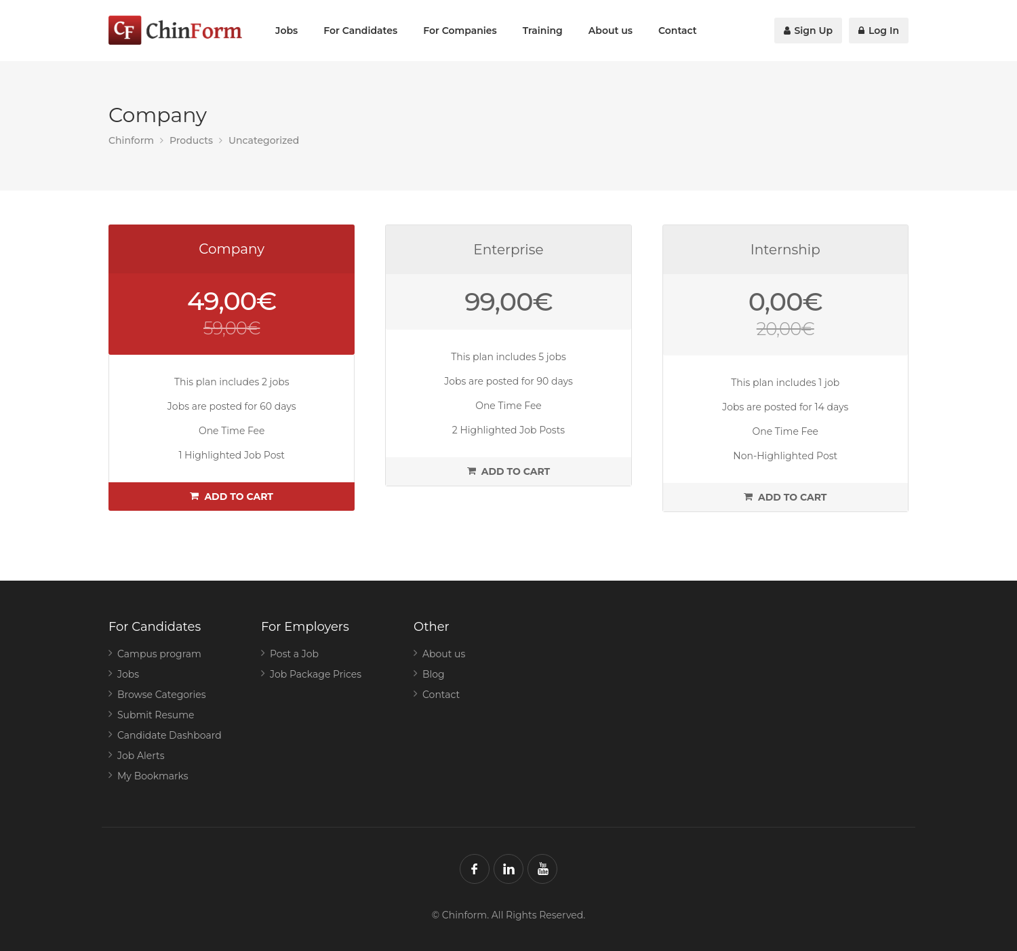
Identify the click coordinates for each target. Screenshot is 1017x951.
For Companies (460, 30)
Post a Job (294, 654)
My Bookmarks (152, 776)
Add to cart (231, 496)
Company (231, 249)
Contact (677, 30)
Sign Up (808, 30)
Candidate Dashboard (169, 735)
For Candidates (360, 30)
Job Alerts (141, 756)
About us (611, 30)
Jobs (286, 30)
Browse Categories (161, 694)
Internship (785, 249)
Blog (433, 674)
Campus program (159, 654)
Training (543, 30)
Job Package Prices (315, 674)
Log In (878, 30)
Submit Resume (156, 715)
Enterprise (508, 249)
